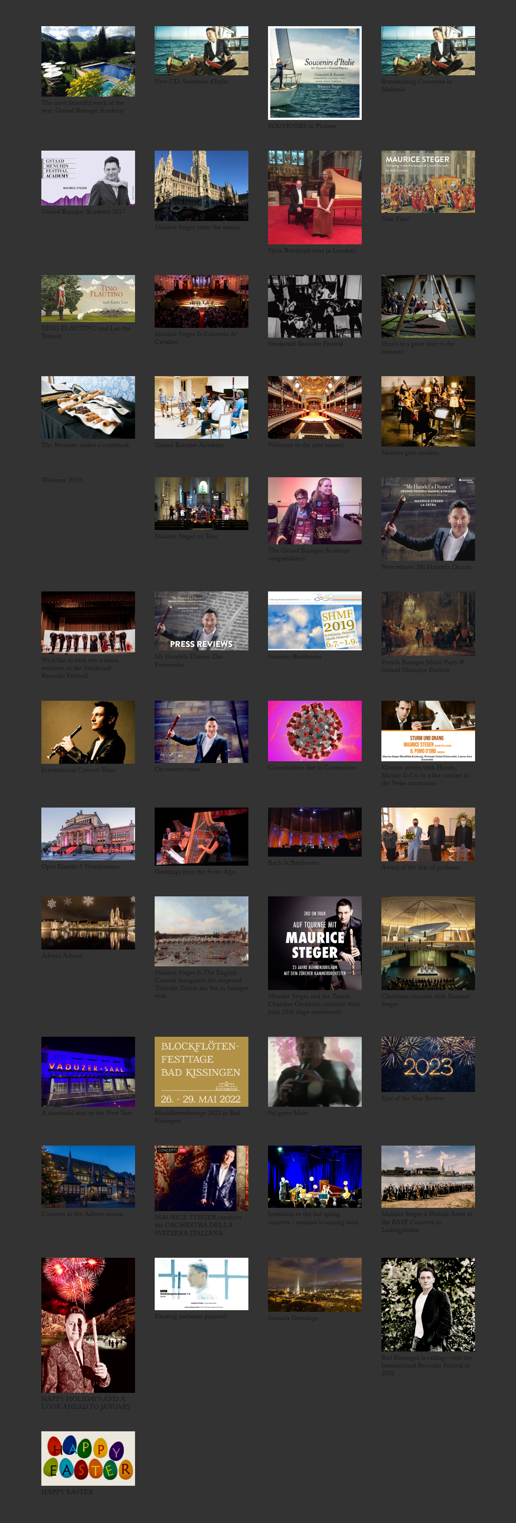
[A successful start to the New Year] (88, 1072)
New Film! (395, 220)
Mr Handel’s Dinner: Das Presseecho (189, 661)
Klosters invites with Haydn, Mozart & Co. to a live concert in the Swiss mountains (425, 776)
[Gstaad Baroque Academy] (201, 407)
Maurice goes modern (410, 453)
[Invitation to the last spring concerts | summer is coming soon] (315, 1177)
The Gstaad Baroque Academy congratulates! (309, 555)
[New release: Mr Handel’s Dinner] (428, 519)
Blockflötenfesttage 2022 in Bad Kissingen (197, 1117)
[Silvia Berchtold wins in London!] (315, 197)
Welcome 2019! (62, 481)
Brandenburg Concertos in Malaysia (416, 86)
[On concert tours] (201, 732)
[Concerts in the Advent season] (88, 1177)
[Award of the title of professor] (428, 834)
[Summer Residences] (315, 620)
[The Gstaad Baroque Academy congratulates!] (315, 510)
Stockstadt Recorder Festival (305, 344)
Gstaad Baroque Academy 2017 (83, 212)
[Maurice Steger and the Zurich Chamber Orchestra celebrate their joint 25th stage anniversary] (315, 943)
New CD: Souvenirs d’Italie (191, 82)
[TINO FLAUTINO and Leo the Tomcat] (88, 298)
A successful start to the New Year (86, 1113)
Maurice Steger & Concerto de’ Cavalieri (196, 338)
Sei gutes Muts (288, 1113)
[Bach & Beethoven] (315, 832)
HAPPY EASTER (67, 1492)
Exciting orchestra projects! (191, 1317)
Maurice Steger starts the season (197, 228)
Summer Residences (295, 657)
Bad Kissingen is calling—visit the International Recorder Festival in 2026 (426, 1366)
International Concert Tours (78, 770)
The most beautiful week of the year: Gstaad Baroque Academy (82, 107)
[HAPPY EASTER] (88, 1458)
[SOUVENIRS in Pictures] (315, 73)
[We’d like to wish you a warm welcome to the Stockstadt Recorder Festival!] (88, 622)
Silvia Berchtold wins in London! (312, 251)
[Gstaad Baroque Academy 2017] (88, 178)
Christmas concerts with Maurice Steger (425, 1001)
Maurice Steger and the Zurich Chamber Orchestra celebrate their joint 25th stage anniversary (314, 1005)
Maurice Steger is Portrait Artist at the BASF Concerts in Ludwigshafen (426, 1222)
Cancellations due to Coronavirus (312, 768)
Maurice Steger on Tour (186, 537)
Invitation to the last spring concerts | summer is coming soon (313, 1218)
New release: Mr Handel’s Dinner (426, 567)
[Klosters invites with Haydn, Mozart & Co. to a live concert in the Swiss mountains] (428, 731)
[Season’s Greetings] (315, 1285)
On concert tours (177, 770)
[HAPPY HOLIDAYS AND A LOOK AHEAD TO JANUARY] (88, 1325)
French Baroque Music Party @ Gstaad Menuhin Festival (422, 667)
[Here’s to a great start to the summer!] (428, 306)
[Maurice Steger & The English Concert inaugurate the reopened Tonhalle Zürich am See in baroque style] (201, 931)
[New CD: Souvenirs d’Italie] (201, 50)
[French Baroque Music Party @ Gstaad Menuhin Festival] (428, 623)
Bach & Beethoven (293, 863)
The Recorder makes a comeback (85, 445)
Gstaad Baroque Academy (189, 445)
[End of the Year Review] (428, 1064)
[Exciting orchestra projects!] (201, 1284)
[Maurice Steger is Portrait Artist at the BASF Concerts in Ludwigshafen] (428, 1177)
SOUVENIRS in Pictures (302, 127)
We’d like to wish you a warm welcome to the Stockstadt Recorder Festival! (80, 669)
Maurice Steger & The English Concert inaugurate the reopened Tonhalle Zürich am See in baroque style (201, 985)
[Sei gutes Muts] (315, 1072)
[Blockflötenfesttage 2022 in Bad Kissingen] (201, 1072)
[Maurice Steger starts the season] (201, 186)
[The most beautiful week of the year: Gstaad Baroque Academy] (88, 61)
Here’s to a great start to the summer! (418, 348)
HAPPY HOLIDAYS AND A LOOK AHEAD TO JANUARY (86, 1403)
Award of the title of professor (420, 868)
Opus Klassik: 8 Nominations (80, 867)
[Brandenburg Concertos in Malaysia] (428, 50)
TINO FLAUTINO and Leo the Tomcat (86, 333)
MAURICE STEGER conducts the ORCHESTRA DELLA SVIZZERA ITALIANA (198, 1226)
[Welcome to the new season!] (315, 407)
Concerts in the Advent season (82, 1215)
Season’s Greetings (293, 1318)
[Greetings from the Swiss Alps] (201, 837)
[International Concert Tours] (88, 732)
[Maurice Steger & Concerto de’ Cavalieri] (201, 301)
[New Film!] (428, 181)
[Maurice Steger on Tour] (201, 503)
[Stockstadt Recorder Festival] (315, 306)
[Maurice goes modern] (428, 411)
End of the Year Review (412, 1099)
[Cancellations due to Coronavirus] (315, 731)
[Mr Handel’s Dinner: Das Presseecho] (201, 620)
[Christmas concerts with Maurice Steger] (428, 943)
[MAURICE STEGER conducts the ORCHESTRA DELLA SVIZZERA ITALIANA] (201, 1179)
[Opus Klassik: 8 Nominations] (88, 834)
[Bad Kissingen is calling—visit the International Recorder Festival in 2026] (428, 1305)
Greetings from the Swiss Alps (195, 872)
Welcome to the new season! (306, 445)
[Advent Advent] (88, 923)
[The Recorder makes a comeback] (88, 407)
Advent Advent (61, 956)
